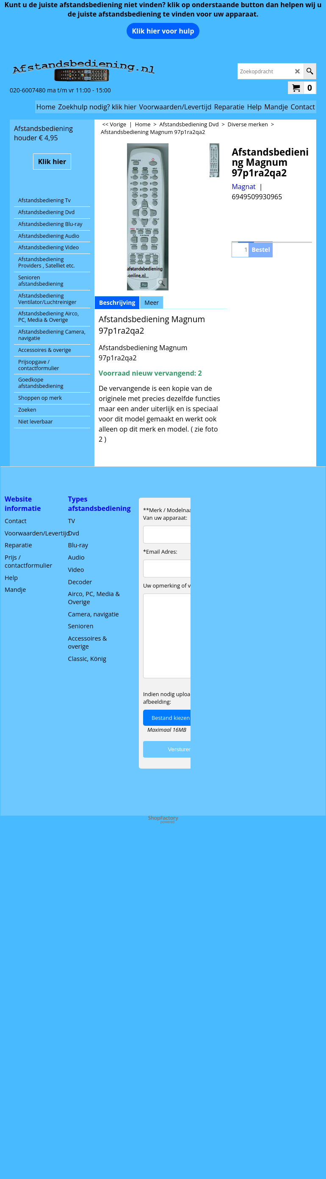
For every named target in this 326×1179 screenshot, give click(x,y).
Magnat (243, 186)
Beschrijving (117, 302)
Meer (151, 302)
